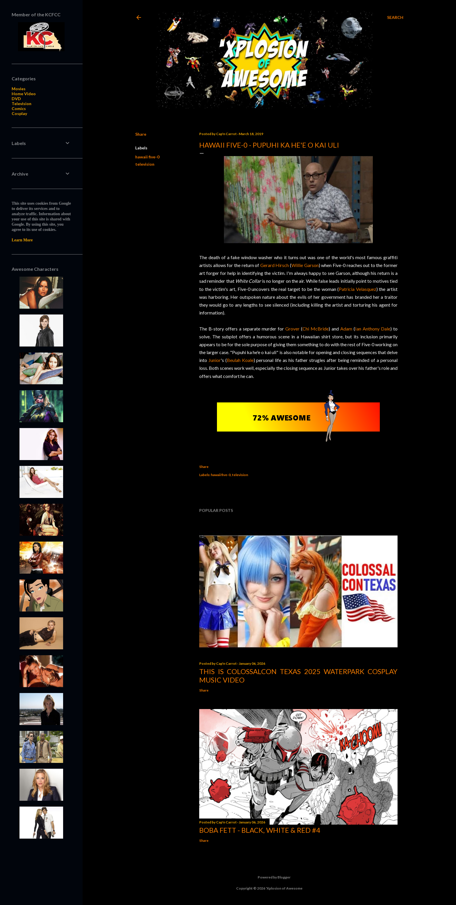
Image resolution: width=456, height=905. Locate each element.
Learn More (22, 240)
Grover (292, 328)
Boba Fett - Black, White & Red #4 (259, 830)
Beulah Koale (240, 360)
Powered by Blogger (269, 877)
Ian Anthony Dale (372, 328)
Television (21, 103)
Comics (19, 108)
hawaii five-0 (147, 156)
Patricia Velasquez (357, 289)
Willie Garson (305, 265)
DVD (16, 98)
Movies (19, 88)
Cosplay (19, 113)
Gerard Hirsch (274, 265)
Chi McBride (315, 328)
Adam (346, 328)
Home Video (24, 93)
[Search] (395, 17)
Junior (215, 360)
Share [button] (140, 134)
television (144, 164)
